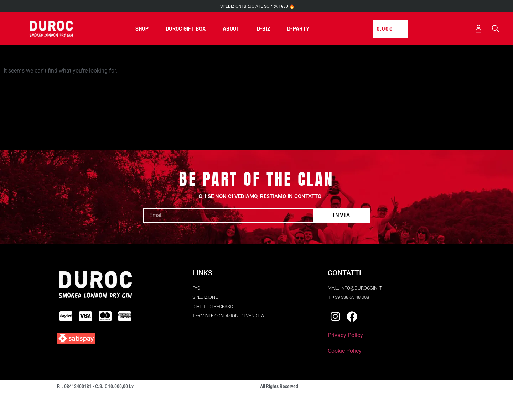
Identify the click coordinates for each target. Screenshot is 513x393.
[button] (495, 29)
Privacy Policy (345, 336)
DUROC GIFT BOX (186, 29)
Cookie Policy (345, 351)
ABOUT (231, 29)
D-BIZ (263, 29)
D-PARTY (298, 29)
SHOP (142, 29)
